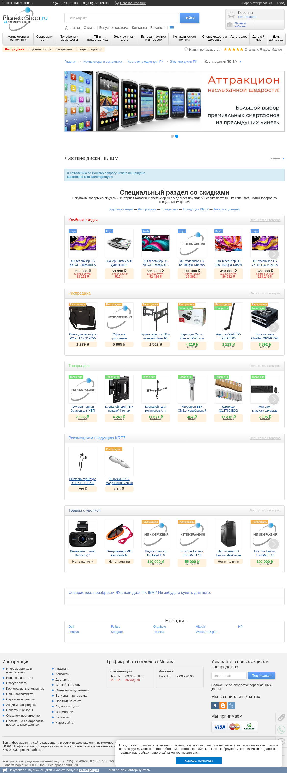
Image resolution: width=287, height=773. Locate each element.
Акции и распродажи (21, 705)
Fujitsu (115, 626)
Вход (281, 3)
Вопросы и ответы (19, 678)
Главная (70, 61)
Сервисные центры (20, 699)
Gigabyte (159, 626)
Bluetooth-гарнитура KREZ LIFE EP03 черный (82, 483)
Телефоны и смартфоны (69, 38)
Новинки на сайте (68, 701)
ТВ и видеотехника (97, 38)
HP (240, 626)
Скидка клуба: (82, 273)
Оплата (89, 28)
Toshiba (158, 632)
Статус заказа (16, 683)
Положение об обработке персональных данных (25, 722)
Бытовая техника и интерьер (153, 38)
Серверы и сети (44, 38)
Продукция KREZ (196, 209)
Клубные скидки (40, 49)
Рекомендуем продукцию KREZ (96, 438)
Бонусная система (113, 28)
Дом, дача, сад (276, 38)
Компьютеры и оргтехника (18, 38)
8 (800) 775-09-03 (96, 3)
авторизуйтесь (139, 770)
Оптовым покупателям (72, 690)
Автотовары (239, 36)
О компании (64, 712)
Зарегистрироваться (257, 3)
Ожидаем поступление (23, 715)
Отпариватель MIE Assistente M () (119, 555)
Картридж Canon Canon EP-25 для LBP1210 (192, 338)
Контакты (139, 28)
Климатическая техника (184, 38)
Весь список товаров (265, 220)
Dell (71, 626)
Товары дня (63, 49)
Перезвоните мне (133, 3)
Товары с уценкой (89, 49)
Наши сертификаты (20, 694)
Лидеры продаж (67, 706)
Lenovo (73, 632)
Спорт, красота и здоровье (214, 38)
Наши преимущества (204, 49)
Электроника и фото (125, 38)
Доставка (72, 28)
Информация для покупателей (19, 670)
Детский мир (258, 38)
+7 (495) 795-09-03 (64, 3)
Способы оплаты (67, 685)
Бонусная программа (71, 695)
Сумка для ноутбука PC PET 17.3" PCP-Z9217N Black (83, 338)
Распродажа (14, 49)
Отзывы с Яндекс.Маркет (263, 49)
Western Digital (206, 632)
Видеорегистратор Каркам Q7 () (82, 555)
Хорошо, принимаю (199, 760)
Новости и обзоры (19, 710)
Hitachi (201, 626)
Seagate (117, 632)
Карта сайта (64, 722)
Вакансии (158, 28)
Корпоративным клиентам (25, 688)
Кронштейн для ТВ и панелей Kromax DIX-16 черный (119, 410)
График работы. (30, 750)
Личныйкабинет (236, 25)
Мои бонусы (117, 770)
